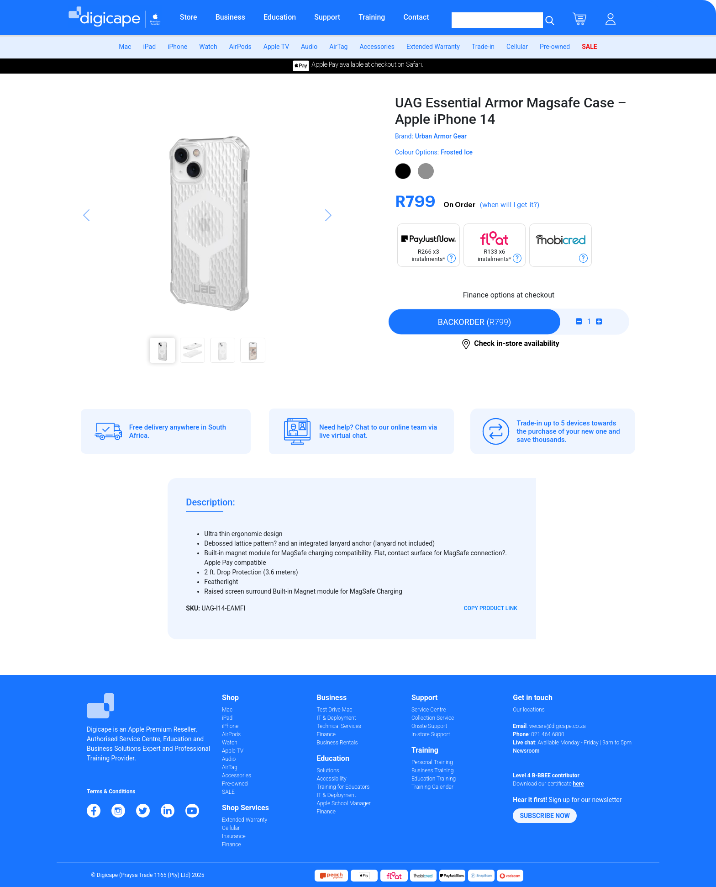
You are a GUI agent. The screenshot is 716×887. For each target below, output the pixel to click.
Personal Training (432, 762)
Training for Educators (342, 787)
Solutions (327, 770)
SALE (589, 46)
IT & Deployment (336, 718)
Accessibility (331, 778)
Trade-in (483, 46)
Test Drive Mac (334, 709)
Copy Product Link (490, 608)
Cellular (517, 46)
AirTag (338, 46)
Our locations (529, 709)
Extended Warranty (433, 46)
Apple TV (276, 46)
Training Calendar (432, 787)
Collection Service (432, 718)
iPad (149, 46)
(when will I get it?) (509, 205)
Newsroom (526, 751)
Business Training (432, 770)
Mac (125, 46)
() (474, 321)
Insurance (234, 836)
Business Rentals (337, 742)
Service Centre (428, 709)
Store (188, 17)
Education (279, 17)
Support (327, 17)
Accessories (376, 46)
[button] (86, 233)
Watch (208, 46)
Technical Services (338, 726)
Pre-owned (555, 46)
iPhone (177, 46)
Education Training (433, 778)
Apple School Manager (343, 803)
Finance (231, 844)
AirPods (240, 46)
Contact (416, 17)
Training (371, 17)
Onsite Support (429, 726)
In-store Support (430, 734)
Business (230, 17)
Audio (309, 46)
